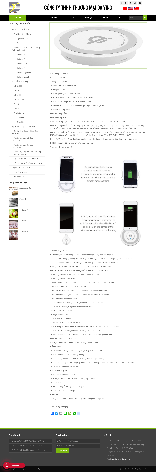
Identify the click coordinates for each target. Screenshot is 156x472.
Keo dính (20, 117)
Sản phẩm (54, 17)
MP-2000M (18, 95)
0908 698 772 (17, 465)
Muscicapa (18, 108)
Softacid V (21, 54)
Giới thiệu (36, 17)
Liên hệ (121, 17)
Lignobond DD (22, 38)
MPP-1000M (19, 99)
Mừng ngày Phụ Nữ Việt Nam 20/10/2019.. (29, 441)
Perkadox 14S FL (20, 177)
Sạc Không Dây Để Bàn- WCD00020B (22, 139)
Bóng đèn (20, 122)
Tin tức (105, 17)
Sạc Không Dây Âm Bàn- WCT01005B (23, 146)
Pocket (16, 104)
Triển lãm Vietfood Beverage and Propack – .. (30, 450)
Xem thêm (62, 450)
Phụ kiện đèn (19, 113)
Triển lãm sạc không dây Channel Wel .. (27, 446)
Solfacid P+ (21, 68)
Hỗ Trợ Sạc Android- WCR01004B (28, 163)
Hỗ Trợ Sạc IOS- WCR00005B (26, 159)
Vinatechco (45, 469)
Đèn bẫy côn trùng (20, 81)
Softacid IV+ (22, 63)
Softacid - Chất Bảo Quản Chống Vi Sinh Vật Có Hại (27, 48)
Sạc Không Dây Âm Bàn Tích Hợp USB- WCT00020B (26, 153)
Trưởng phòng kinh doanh (69, 441)
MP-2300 (17, 90)
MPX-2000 (18, 86)
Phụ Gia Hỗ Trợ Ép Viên (23, 34)
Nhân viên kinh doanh (68, 446)
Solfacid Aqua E (23, 77)
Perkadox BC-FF (20, 172)
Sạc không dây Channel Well (23, 126)
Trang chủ (17, 17)
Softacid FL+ (22, 59)
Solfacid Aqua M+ (24, 72)
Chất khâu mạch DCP (21, 168)
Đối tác (71, 17)
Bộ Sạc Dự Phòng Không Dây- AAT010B (25, 132)
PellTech (20, 43)
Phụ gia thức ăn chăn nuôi (23, 29)
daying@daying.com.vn (121, 459)
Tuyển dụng (88, 17)
